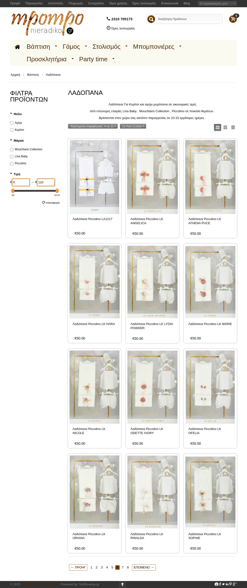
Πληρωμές (76, 3)
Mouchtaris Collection (26, 149)
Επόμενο (144, 567)
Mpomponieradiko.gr (39, 584)
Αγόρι (16, 123)
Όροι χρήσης (118, 3)
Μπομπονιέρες (153, 46)
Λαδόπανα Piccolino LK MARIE (210, 324)
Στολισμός (107, 46)
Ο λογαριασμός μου (213, 3)
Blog (187, 3)
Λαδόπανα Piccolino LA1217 (92, 219)
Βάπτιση (38, 46)
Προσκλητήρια (47, 59)
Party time (93, 59)
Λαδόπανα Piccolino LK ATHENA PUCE (204, 221)
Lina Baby (18, 156)
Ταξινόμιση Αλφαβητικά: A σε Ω (93, 126)
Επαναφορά (51, 202)
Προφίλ (15, 3)
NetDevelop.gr (89, 584)
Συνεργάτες (96, 3)
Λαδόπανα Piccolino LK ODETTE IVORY (146, 431)
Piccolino (18, 163)
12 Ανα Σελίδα (133, 126)
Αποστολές (55, 3)
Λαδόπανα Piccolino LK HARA (94, 324)
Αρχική (15, 74)
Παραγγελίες (34, 3)
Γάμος (71, 46)
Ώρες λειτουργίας (144, 3)
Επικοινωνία (169, 3)
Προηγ (78, 567)
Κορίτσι (17, 129)
